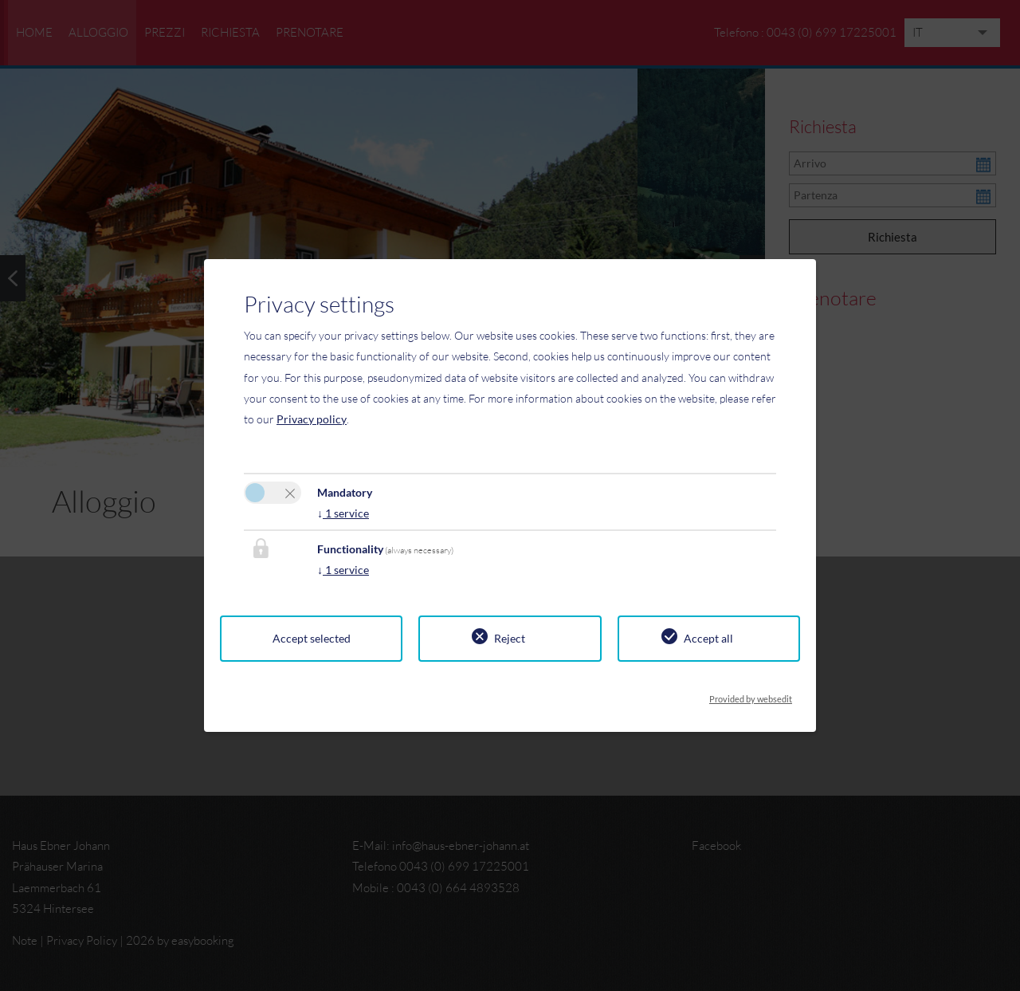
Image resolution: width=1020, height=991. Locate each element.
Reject (509, 638)
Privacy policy (312, 419)
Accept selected (312, 638)
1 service (343, 513)
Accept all (708, 638)
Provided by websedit (750, 694)
